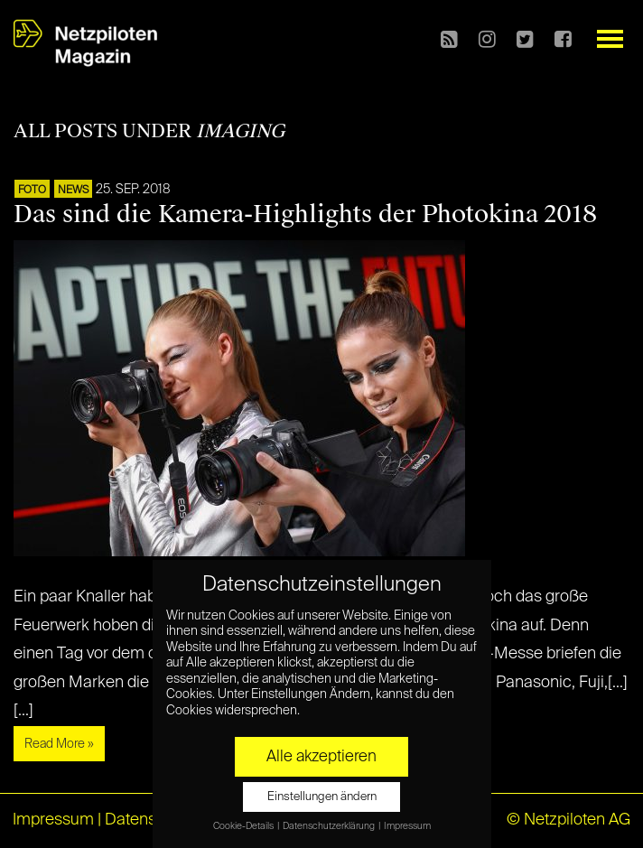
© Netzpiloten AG (568, 820)
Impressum (53, 820)
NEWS (73, 190)
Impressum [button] (407, 826)
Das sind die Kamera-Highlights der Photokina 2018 (305, 214)
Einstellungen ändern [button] (322, 797)
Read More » (59, 744)
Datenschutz (150, 820)
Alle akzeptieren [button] (321, 757)
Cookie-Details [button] (244, 826)
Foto (32, 190)
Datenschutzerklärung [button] (330, 826)
